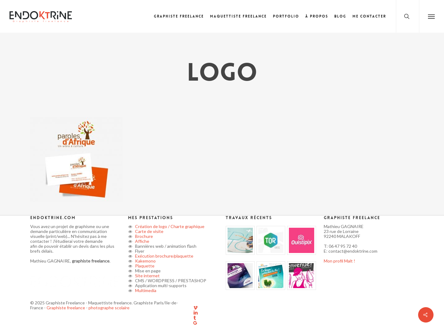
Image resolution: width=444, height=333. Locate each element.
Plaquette (144, 265)
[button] (431, 16)
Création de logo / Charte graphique (169, 226)
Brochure (143, 236)
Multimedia (145, 290)
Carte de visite (148, 231)
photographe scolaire (109, 307)
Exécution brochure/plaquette (163, 256)
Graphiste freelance (66, 307)
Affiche (141, 241)
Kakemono (145, 260)
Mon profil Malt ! (339, 260)
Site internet (147, 275)
